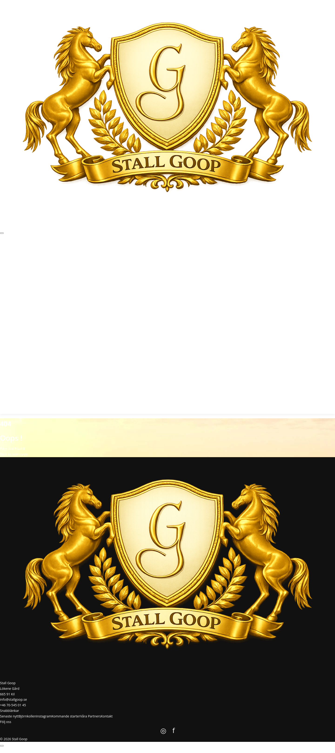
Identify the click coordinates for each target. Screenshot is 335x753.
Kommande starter (76, 249)
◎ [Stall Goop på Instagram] (1, 405)
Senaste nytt (17, 249)
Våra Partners (102, 249)
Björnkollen (36, 249)
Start (3, 249)
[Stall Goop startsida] (167, 111)
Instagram (53, 249)
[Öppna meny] (2, 233)
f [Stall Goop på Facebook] (4, 405)
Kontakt (119, 249)
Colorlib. (191, 750)
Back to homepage (14, 454)
